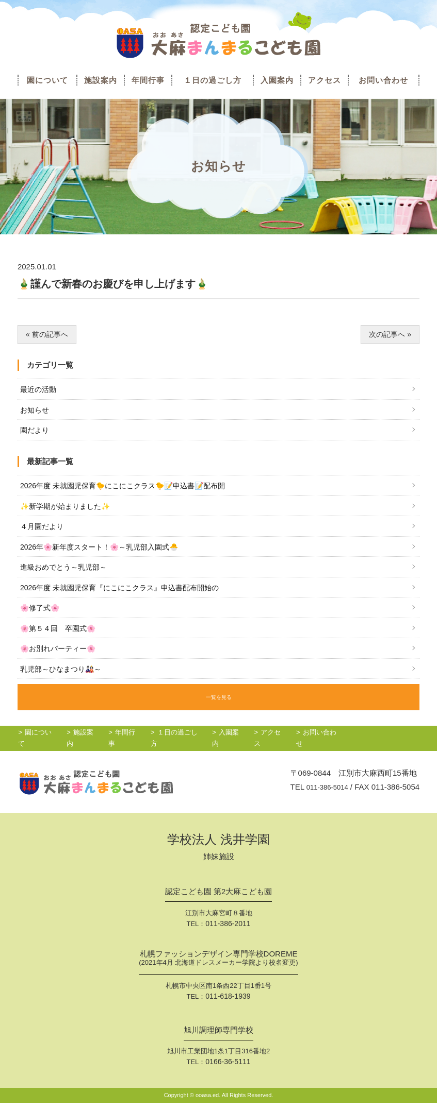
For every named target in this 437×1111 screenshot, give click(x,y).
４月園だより (43, 532)
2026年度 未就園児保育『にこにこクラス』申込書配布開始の (126, 595)
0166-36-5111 (228, 1070)
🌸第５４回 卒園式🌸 (61, 638)
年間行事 (148, 80)
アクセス (324, 80)
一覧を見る (218, 707)
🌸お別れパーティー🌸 (61, 659)
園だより (35, 433)
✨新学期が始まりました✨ (68, 510)
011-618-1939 (228, 1005)
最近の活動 (39, 390)
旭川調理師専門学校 (218, 1039)
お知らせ (35, 411)
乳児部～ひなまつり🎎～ (63, 680)
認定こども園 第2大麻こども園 (218, 902)
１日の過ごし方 (212, 80)
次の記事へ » (389, 334)
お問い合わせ (383, 80)
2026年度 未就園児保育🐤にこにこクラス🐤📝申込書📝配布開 (130, 489)
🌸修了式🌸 (41, 617)
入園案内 (277, 80)
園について (47, 80)
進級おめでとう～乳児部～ (66, 574)
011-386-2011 (228, 933)
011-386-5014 (324, 797)
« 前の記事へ (48, 334)
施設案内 (100, 80)
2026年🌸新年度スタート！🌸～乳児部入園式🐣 (105, 553)
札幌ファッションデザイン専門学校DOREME (218, 968)
